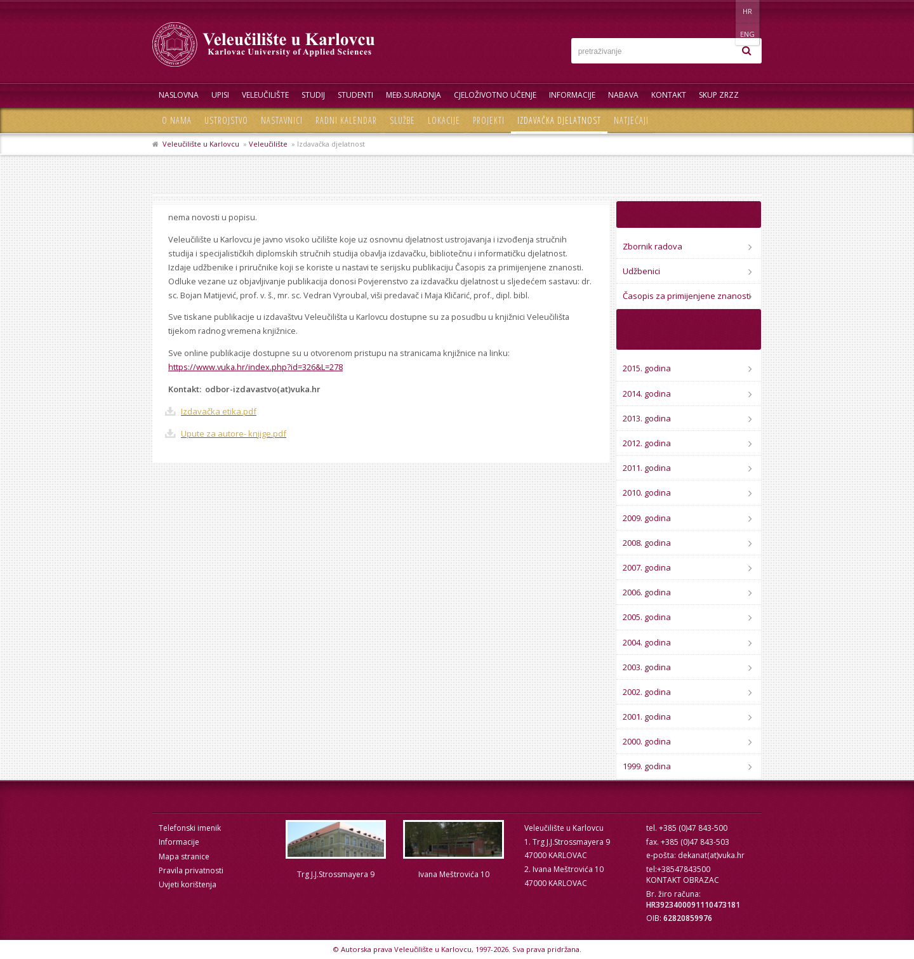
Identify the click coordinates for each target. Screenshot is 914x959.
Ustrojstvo (226, 120)
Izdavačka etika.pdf (218, 411)
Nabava (623, 94)
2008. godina (647, 542)
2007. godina (647, 567)
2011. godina (647, 467)
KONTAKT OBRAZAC (682, 880)
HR (722, 11)
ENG (748, 11)
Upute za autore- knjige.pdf (233, 433)
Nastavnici (282, 120)
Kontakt (668, 94)
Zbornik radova (652, 246)
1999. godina (647, 766)
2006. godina (647, 592)
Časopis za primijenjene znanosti (687, 295)
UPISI (220, 94)
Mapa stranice (184, 856)
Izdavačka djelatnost (559, 120)
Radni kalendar (346, 120)
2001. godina (647, 716)
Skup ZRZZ (719, 94)
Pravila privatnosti (191, 870)
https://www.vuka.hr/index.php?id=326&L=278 (255, 367)
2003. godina (647, 667)
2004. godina (647, 642)
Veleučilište (265, 94)
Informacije (572, 94)
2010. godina (647, 492)
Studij (313, 94)
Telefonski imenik (190, 828)
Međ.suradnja (413, 94)
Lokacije (444, 120)
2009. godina (647, 518)
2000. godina (647, 741)
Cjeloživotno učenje (495, 94)
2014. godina (647, 393)
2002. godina (647, 692)
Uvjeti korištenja (187, 884)
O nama (177, 120)
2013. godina (647, 418)
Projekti (489, 120)
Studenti (355, 94)
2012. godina (647, 443)
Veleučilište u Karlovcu (200, 144)
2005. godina (647, 617)
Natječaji (631, 120)
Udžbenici (641, 271)
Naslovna (179, 94)
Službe (402, 120)
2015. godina (647, 368)
